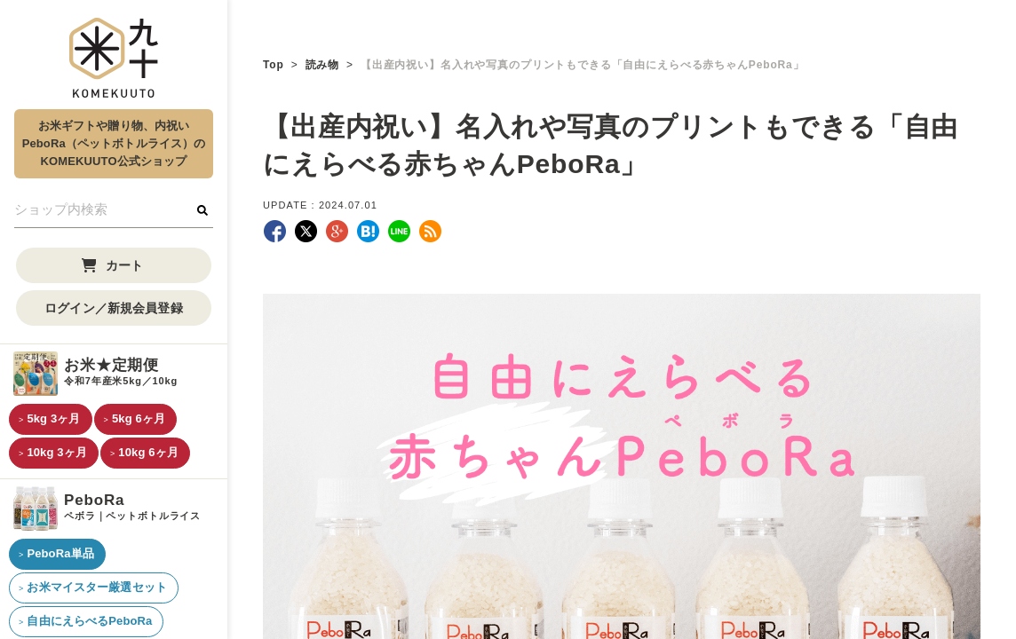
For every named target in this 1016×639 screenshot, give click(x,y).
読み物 (323, 65)
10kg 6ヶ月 (148, 452)
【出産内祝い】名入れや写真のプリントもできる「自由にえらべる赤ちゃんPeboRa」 (583, 65)
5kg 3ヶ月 (53, 418)
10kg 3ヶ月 (57, 452)
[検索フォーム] (113, 210)
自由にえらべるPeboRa (89, 620)
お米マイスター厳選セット (97, 587)
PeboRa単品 (60, 553)
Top (273, 65)
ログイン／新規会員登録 (113, 308)
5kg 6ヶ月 (138, 418)
